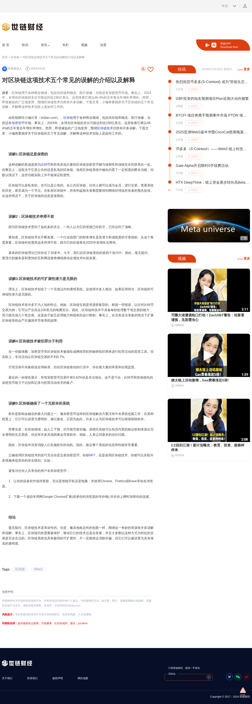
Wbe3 (38, 569)
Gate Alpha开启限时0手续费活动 (202, 166)
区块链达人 (12, 68)
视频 (84, 45)
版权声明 (57, 678)
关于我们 (7, 678)
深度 (103, 45)
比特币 (45, 164)
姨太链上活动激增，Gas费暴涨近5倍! (200, 380)
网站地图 (83, 678)
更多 (244, 69)
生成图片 (193, 89)
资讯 (45, 45)
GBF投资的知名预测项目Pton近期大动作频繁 (212, 99)
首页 (5, 57)
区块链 (15, 57)
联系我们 (32, 678)
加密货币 (18, 123)
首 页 (5, 45)
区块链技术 (105, 128)
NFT (92, 455)
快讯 (25, 45)
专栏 (65, 45)
